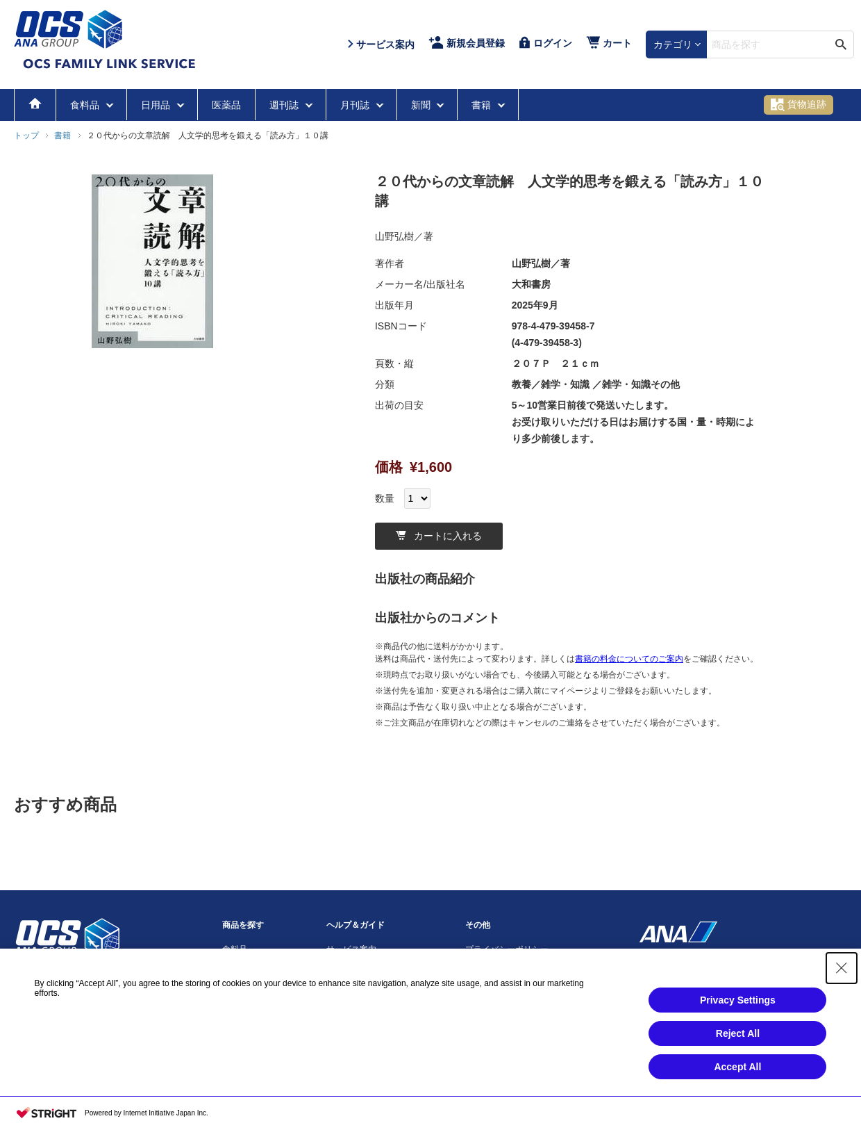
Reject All (738, 1033)
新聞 (422, 104)
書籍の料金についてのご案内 (629, 659)
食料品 (86, 104)
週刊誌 (285, 104)
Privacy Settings (738, 1000)
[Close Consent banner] (841, 968)
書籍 (482, 104)
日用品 (157, 104)
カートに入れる (439, 535)
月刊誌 (356, 104)
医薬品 (226, 104)
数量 (384, 498)
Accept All (737, 1066)
